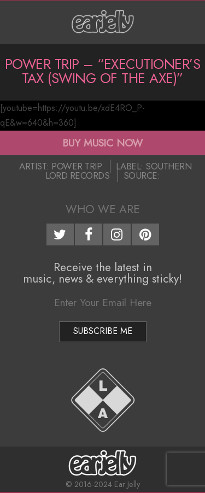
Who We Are (103, 209)
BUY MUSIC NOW (102, 142)
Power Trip (76, 166)
